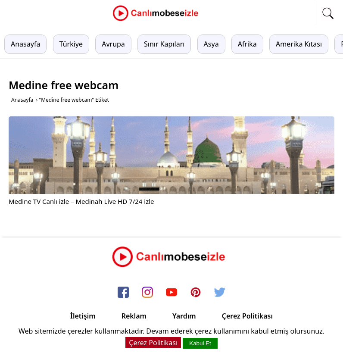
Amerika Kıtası (299, 44)
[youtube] (171, 293)
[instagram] (147, 293)
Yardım (184, 316)
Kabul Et (200, 343)
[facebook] (123, 293)
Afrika (247, 44)
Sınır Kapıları (164, 44)
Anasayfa (25, 44)
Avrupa (113, 44)
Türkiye (71, 44)
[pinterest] (195, 293)
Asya (211, 44)
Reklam (134, 316)
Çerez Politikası (247, 316)
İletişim (83, 316)
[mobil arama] (327, 13)
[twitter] (219, 293)
